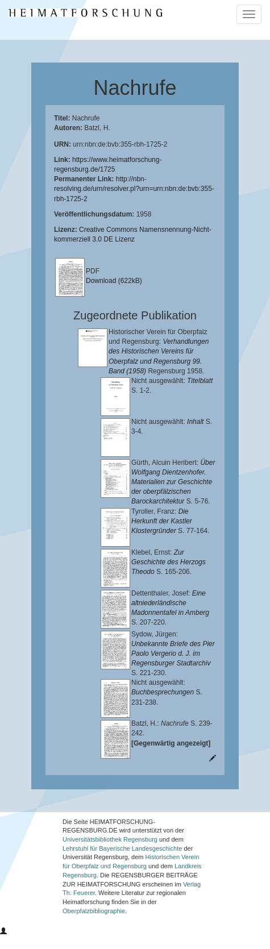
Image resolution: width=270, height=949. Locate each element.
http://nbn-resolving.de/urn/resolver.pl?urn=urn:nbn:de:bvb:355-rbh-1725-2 (134, 188)
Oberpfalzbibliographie (94, 924)
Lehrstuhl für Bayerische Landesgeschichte (122, 862)
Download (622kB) (114, 281)
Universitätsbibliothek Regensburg (110, 853)
